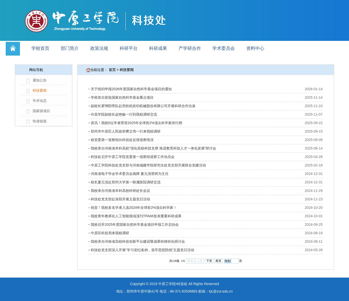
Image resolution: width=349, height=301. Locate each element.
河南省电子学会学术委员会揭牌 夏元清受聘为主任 (130, 174)
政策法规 (99, 48)
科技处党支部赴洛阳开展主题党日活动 (120, 199)
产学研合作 (189, 48)
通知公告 (40, 80)
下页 (209, 261)
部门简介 (70, 48)
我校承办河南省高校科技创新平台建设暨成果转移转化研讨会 (138, 241)
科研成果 (158, 48)
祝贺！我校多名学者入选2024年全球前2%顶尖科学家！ (134, 208)
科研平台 (129, 48)
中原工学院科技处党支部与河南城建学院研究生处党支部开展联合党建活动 (148, 165)
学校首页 (40, 48)
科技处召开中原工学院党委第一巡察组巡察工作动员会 (132, 157)
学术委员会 (223, 48)
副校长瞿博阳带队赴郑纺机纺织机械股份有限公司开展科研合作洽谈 (143, 106)
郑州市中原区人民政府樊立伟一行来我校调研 (126, 131)
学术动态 (40, 101)
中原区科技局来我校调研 (110, 233)
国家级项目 (41, 111)
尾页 (218, 261)
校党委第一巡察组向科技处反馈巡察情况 (122, 140)
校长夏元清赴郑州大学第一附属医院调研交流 (126, 182)
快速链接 (40, 121)
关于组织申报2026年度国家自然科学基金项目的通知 (131, 89)
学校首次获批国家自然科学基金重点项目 (122, 97)
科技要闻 (40, 90)
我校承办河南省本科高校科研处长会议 (120, 191)
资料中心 (255, 48)
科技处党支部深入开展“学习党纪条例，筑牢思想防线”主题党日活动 (142, 250)
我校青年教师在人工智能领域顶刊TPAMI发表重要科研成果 (136, 216)
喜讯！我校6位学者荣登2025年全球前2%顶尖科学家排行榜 (136, 123)
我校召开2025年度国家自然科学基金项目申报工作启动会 (135, 224)
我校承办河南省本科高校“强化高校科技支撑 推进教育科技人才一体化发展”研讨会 (153, 148)
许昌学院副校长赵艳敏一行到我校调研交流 (124, 114)
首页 (112, 70)
